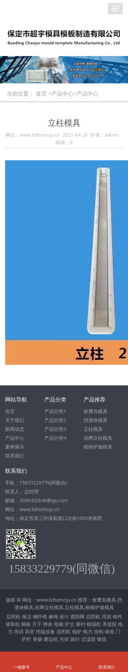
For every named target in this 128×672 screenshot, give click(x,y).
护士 (69, 624)
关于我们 (14, 420)
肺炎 (48, 624)
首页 (41, 93)
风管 (29, 631)
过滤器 (88, 639)
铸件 (117, 616)
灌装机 (12, 624)
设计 (64, 616)
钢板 (26, 624)
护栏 (26, 639)
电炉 (77, 631)
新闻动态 (14, 429)
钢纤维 (40, 616)
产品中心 (14, 438)
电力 (88, 631)
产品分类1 (55, 411)
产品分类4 (55, 438)
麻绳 (53, 616)
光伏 (64, 639)
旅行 (75, 639)
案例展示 (14, 446)
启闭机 (13, 616)
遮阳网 (77, 616)
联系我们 (14, 455)
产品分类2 (55, 420)
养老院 (109, 624)
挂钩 (98, 631)
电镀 (58, 624)
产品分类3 (55, 429)
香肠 (37, 639)
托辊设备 (45, 631)
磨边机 (51, 639)
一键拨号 (21, 658)
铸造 (109, 631)
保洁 (26, 616)
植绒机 (94, 624)
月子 (37, 624)
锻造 (101, 639)
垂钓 (80, 624)
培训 (106, 616)
